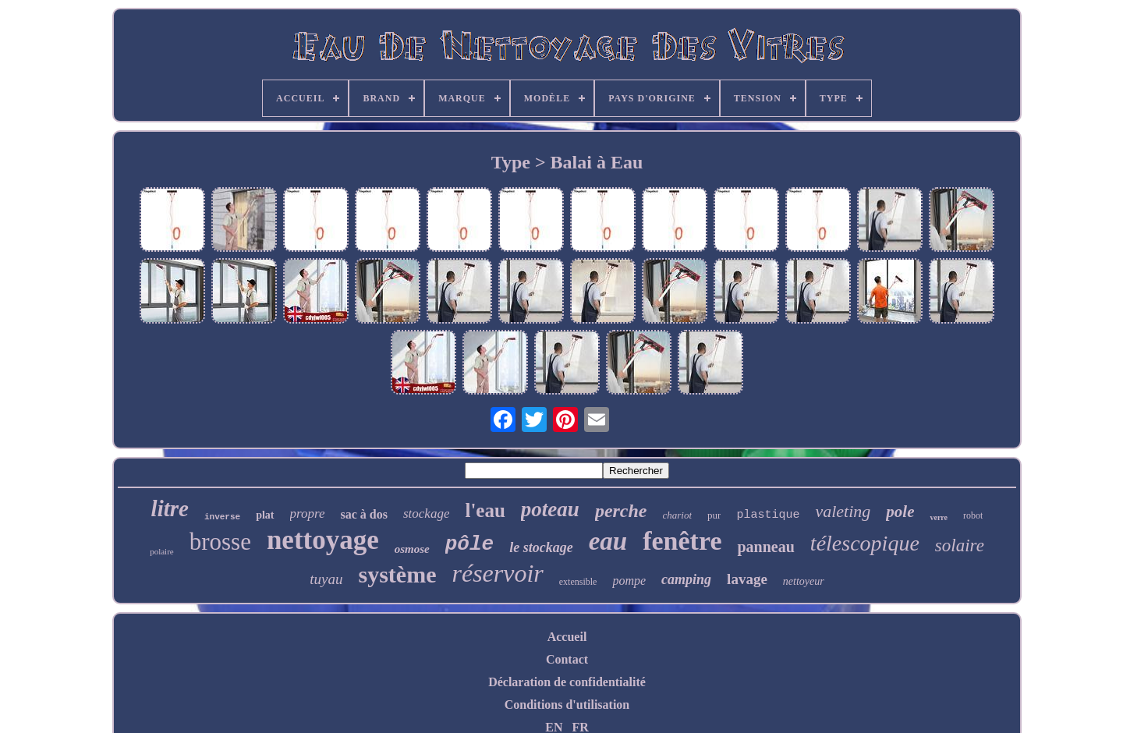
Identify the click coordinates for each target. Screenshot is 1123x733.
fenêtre (682, 540)
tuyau (326, 579)
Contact (567, 659)
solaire (959, 545)
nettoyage (323, 540)
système (398, 574)
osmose (412, 549)
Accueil (567, 636)
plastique (767, 515)
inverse (222, 517)
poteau (550, 509)
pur (714, 515)
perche (621, 511)
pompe (629, 580)
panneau (765, 546)
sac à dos (364, 514)
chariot (678, 515)
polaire (162, 551)
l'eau (485, 510)
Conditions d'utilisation (567, 704)
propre (307, 513)
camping (686, 579)
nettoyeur (803, 581)
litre (170, 508)
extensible (578, 581)
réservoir (497, 573)
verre (939, 517)
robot (973, 515)
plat (265, 515)
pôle (469, 544)
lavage (747, 579)
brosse (220, 541)
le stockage (540, 547)
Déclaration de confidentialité (567, 682)
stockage (426, 513)
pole (900, 511)
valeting (842, 511)
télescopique (864, 543)
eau (608, 541)
